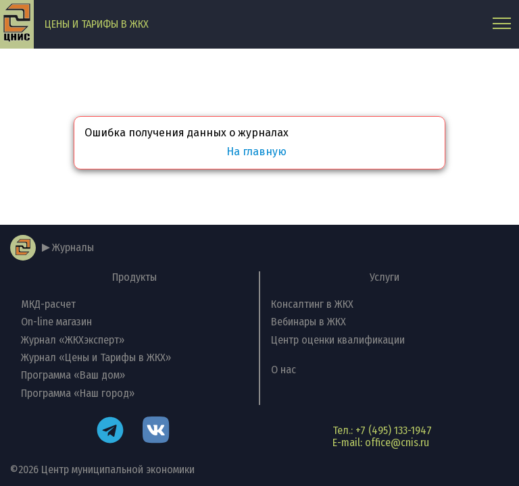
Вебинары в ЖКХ (308, 321)
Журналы (73, 247)
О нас (283, 369)
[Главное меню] (502, 24)
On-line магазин (56, 321)
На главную (256, 152)
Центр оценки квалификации (338, 339)
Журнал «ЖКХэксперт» (72, 339)
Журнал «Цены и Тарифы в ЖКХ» (96, 357)
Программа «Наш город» (77, 393)
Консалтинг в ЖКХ (312, 304)
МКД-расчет (48, 304)
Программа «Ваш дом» (73, 375)
